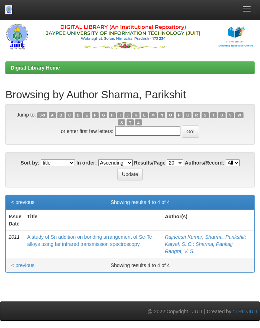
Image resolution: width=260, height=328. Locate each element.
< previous (22, 202)
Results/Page (150, 163)
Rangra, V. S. (180, 251)
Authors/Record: (204, 163)
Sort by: (29, 163)
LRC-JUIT (247, 311)
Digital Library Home (35, 68)
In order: (86, 163)
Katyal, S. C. (179, 244)
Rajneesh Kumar (183, 237)
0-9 (42, 115)
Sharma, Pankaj (213, 244)
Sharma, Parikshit (225, 237)
